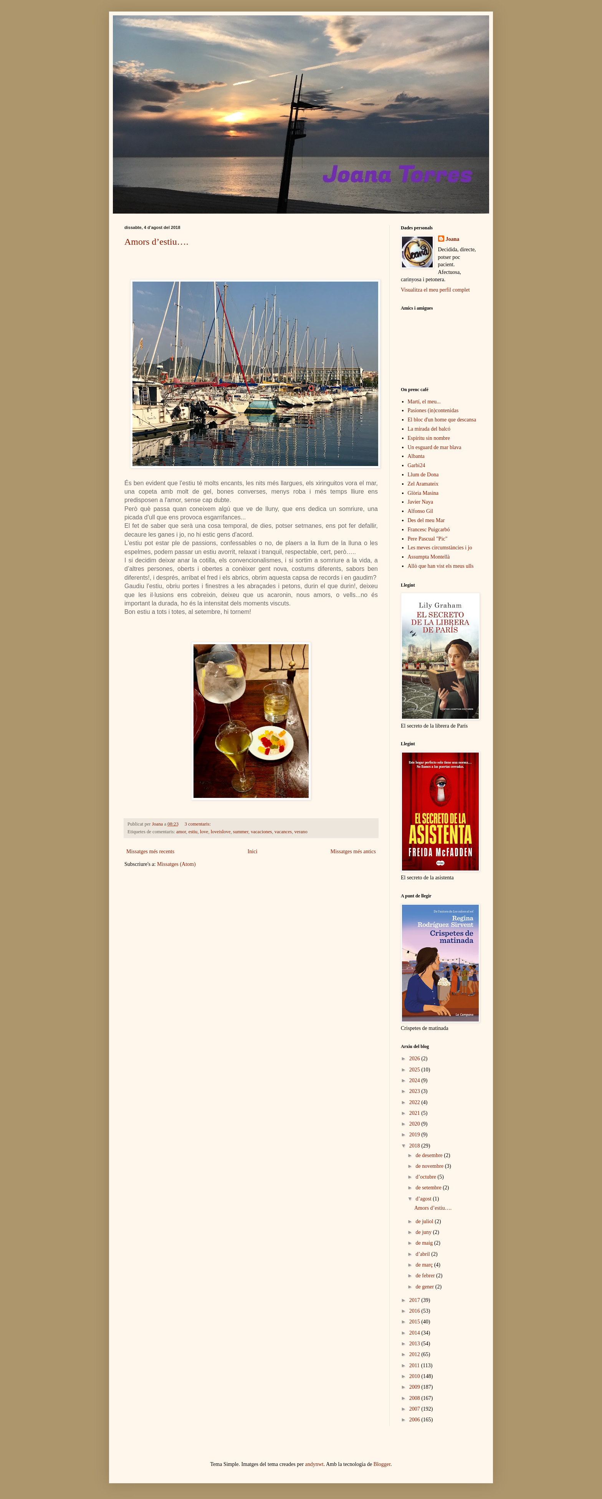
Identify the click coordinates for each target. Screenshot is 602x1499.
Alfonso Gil (420, 511)
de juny (424, 1232)
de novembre (430, 1166)
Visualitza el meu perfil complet (435, 290)
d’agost (424, 1199)
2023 (415, 1091)
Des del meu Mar (426, 520)
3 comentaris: (198, 824)
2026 (415, 1058)
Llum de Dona (423, 475)
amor (181, 831)
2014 (415, 1333)
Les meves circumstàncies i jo (440, 548)
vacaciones (261, 831)
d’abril (423, 1254)
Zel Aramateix (423, 484)
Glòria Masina (423, 493)
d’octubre (426, 1177)
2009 (415, 1387)
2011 (415, 1365)
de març (424, 1265)
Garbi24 (416, 465)
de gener (425, 1287)
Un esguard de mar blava (434, 447)
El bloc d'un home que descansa (442, 420)
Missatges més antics (353, 851)
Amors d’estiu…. (156, 242)
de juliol (425, 1221)
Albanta (416, 456)
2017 (415, 1300)
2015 (415, 1322)
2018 (415, 1146)
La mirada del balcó (429, 429)
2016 (415, 1311)
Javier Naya (420, 502)
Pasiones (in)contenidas (433, 410)
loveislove (221, 831)
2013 (415, 1343)
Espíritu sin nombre (429, 438)
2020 (415, 1124)
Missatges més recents (150, 851)
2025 (415, 1070)
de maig (424, 1243)
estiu (193, 831)
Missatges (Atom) (176, 864)
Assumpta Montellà (429, 557)
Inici (253, 851)
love (204, 831)
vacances (283, 831)
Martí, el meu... (424, 402)
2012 (415, 1354)
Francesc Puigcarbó (429, 529)
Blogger (382, 1464)
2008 (415, 1398)
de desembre (429, 1155)
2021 (415, 1113)
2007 (415, 1409)
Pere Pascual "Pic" (428, 539)
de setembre (429, 1188)
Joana (453, 239)
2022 (415, 1102)
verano (300, 831)
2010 (415, 1376)
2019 (415, 1135)
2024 (415, 1080)
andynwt (314, 1464)
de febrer (425, 1275)
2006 (415, 1420)
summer (240, 831)
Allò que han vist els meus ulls (441, 566)
